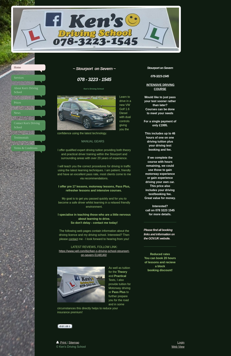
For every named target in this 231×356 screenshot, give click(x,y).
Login (180, 342)
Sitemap (74, 342)
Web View (178, 346)
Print (61, 342)
